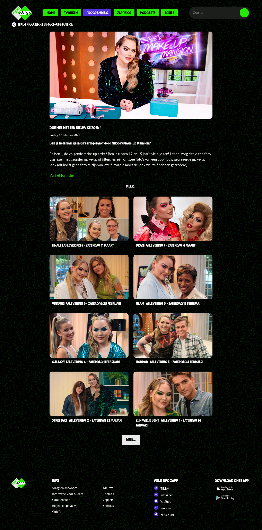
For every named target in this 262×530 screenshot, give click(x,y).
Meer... (131, 439)
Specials (108, 505)
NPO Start (164, 514)
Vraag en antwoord (64, 488)
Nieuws (108, 488)
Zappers (108, 500)
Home (51, 12)
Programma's (97, 12)
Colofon (57, 511)
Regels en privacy (64, 505)
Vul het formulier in (64, 175)
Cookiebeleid (61, 500)
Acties (169, 12)
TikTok (161, 488)
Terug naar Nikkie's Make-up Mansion (45, 24)
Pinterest (163, 507)
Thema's (108, 494)
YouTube (162, 501)
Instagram (163, 494)
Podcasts (148, 12)
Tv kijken (71, 12)
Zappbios (124, 12)
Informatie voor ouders (67, 494)
